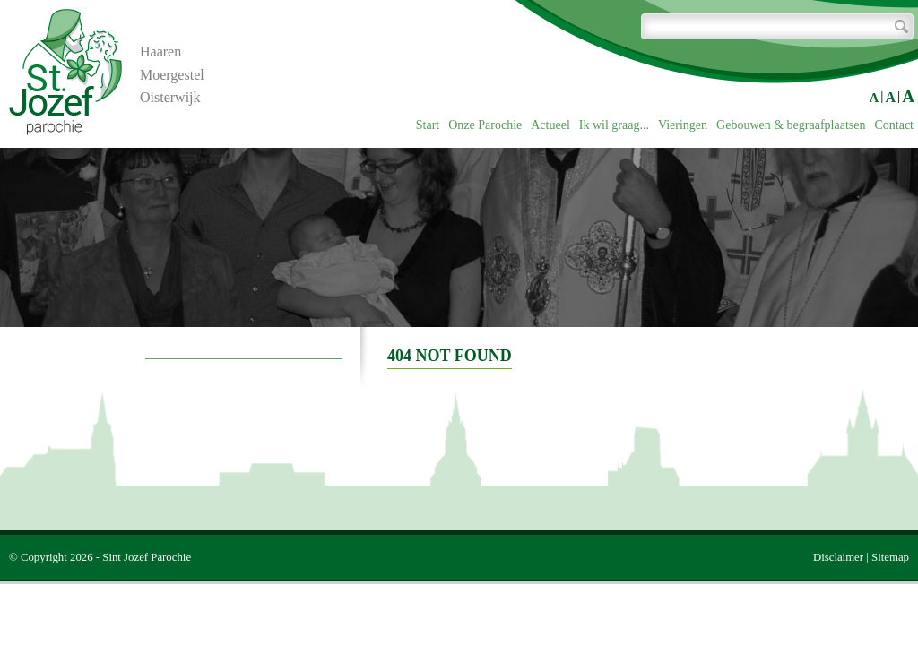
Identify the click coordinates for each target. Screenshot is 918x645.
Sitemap (890, 557)
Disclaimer (838, 557)
